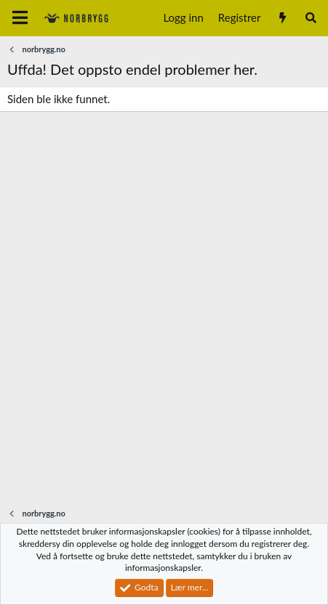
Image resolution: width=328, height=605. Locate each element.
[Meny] (20, 18)
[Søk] (311, 17)
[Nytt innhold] (282, 17)
